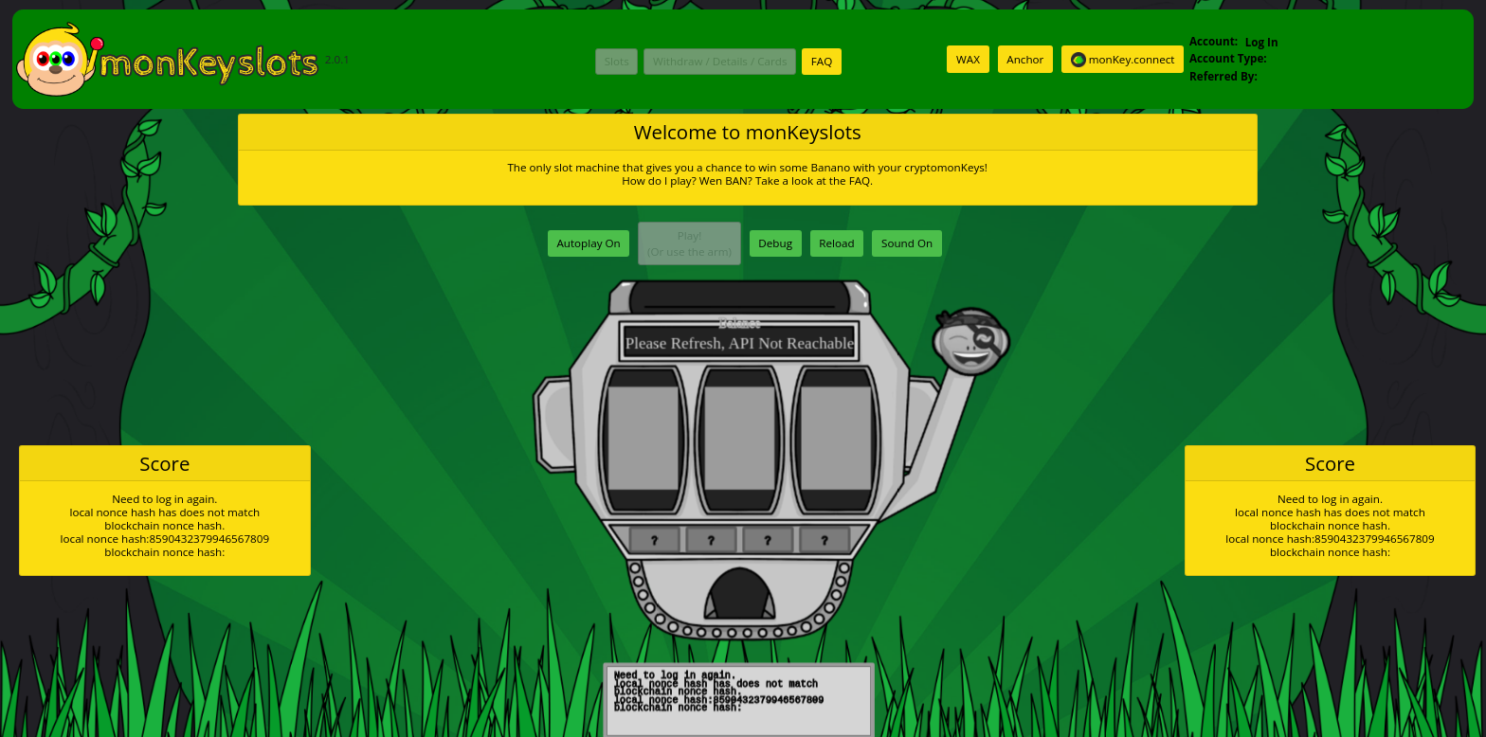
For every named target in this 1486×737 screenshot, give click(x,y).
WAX (968, 59)
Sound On (907, 243)
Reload (836, 243)
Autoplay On (588, 243)
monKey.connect (1123, 60)
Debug (775, 243)
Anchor (1024, 59)
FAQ (821, 61)
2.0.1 (181, 60)
